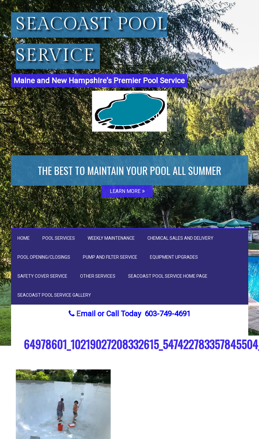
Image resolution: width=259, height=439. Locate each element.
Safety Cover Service (42, 276)
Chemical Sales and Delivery (180, 238)
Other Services (97, 276)
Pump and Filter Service (110, 257)
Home (23, 238)
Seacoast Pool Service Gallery (54, 295)
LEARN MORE (127, 191)
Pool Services (58, 238)
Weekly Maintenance (111, 238)
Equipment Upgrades (174, 257)
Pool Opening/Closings (43, 257)
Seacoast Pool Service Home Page (167, 276)
